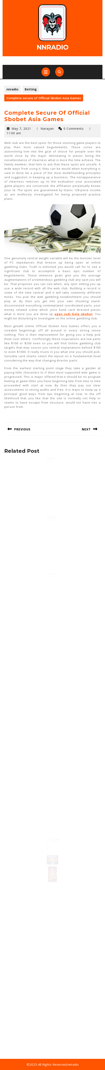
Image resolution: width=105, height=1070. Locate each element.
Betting (31, 89)
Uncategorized (49, 852)
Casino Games (49, 847)
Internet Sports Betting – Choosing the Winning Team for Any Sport (52, 520)
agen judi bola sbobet (74, 314)
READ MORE (49, 464)
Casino (48, 846)
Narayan (47, 129)
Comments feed (49, 883)
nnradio (52, 47)
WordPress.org (49, 884)
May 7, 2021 (21, 129)
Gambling (49, 848)
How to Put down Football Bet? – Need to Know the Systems (52, 460)
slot (48, 851)
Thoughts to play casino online (51, 576)
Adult (48, 844)
